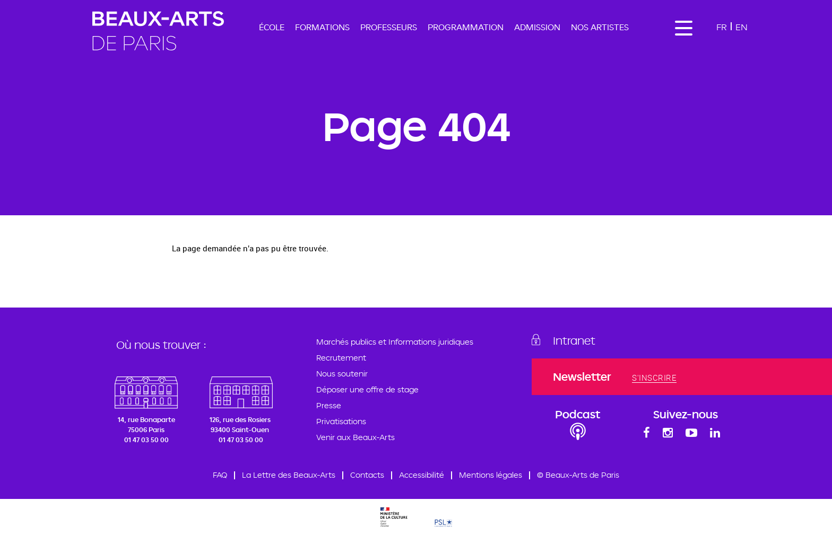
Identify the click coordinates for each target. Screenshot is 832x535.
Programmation (466, 27)
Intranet (574, 340)
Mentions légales (490, 475)
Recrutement (341, 358)
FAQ (220, 475)
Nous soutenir (342, 374)
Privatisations (341, 421)
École (271, 27)
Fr (721, 26)
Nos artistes (600, 27)
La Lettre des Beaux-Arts (288, 475)
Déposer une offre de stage (367, 389)
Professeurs (388, 27)
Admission (537, 27)
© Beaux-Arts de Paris (578, 475)
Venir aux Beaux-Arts (355, 437)
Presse (328, 405)
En (741, 26)
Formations (322, 27)
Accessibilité (421, 475)
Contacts (367, 475)
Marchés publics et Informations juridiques (394, 342)
